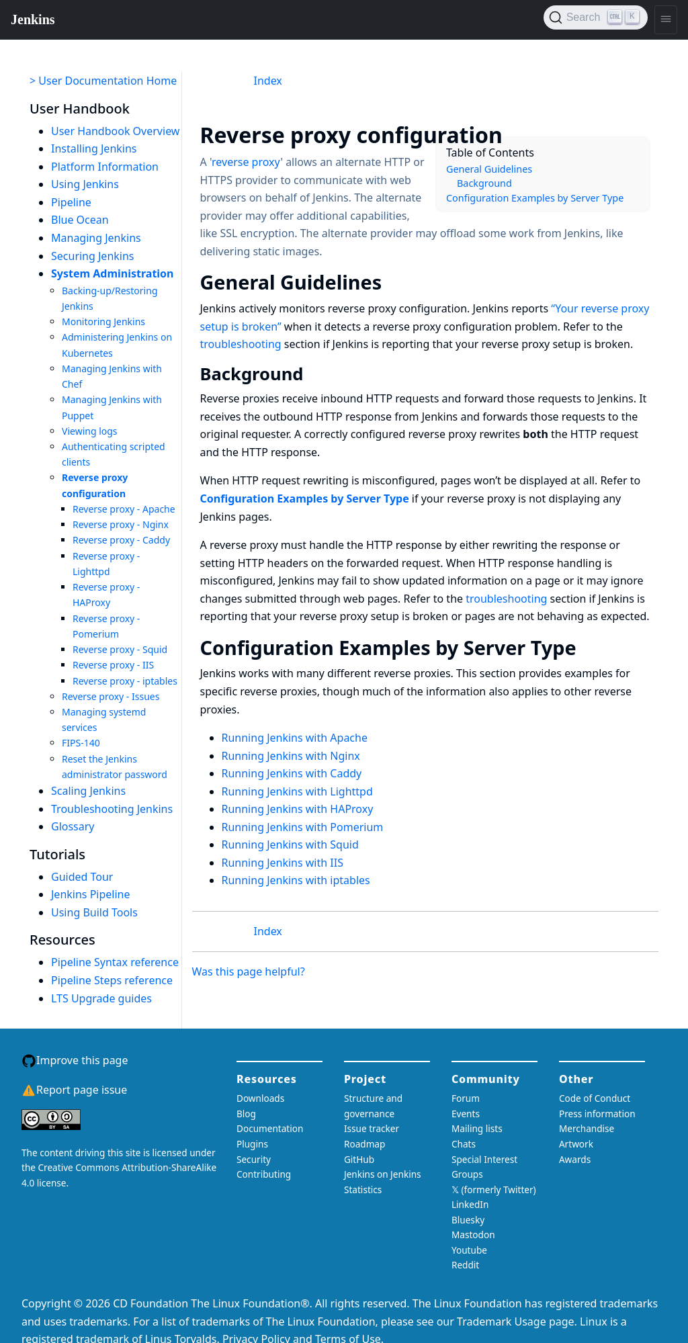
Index (268, 80)
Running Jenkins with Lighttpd (297, 791)
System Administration (112, 273)
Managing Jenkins (96, 237)
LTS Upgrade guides (101, 998)
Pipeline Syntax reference (115, 962)
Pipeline (71, 202)
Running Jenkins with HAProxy (298, 809)
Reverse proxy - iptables (125, 681)
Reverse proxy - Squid (120, 649)
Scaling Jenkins (88, 790)
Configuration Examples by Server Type (535, 197)
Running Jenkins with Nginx (291, 755)
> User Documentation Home (103, 80)
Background (484, 183)
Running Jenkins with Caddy (292, 773)
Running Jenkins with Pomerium (303, 827)
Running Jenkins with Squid (290, 844)
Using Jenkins (85, 184)
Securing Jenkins (92, 256)
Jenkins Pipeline (90, 894)
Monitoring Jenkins (103, 321)
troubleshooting (241, 344)
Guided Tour (82, 876)
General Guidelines (489, 169)
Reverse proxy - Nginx (121, 524)
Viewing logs (90, 431)
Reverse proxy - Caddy (121, 539)
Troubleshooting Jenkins (112, 809)
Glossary (73, 826)
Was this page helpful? (248, 971)
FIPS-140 (81, 742)
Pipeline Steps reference (112, 980)
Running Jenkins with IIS (282, 862)
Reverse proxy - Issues (110, 696)
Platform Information (105, 166)
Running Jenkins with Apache (295, 737)
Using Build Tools (94, 912)
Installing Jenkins (94, 148)
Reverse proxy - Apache (124, 509)
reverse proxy (246, 162)
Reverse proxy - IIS (113, 664)
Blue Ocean (80, 219)
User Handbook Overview (115, 131)
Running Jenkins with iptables (296, 880)
